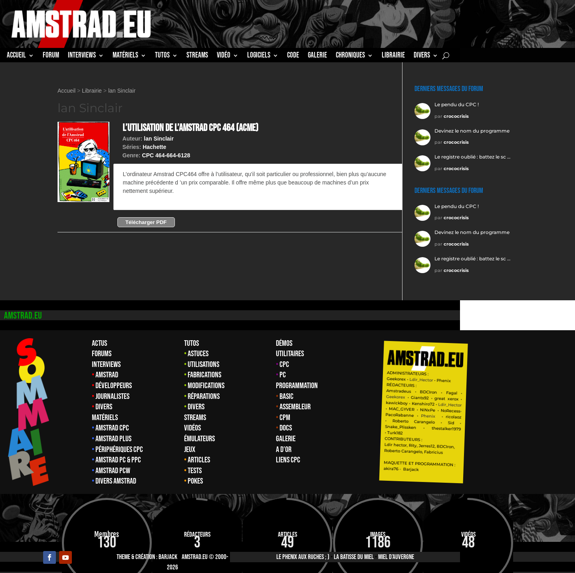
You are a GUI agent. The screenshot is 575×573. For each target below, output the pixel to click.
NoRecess (545, 411)
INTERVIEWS (82, 56)
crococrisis (456, 116)
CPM (285, 417)
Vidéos (192, 428)
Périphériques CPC (119, 449)
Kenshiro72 (517, 404)
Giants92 (514, 398)
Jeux (189, 449)
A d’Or (283, 449)
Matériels (105, 417)
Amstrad (106, 375)
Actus (99, 343)
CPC (284, 364)
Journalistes (112, 396)
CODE (293, 56)
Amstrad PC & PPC (118, 460)
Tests (195, 471)
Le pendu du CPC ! (456, 104)
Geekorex (492, 379)
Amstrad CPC (112, 428)
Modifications (206, 386)
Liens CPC (288, 460)
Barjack (168, 557)
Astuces (198, 354)
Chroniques (350, 56)
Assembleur (295, 407)
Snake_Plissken (495, 427)
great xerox (541, 399)
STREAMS (197, 56)
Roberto (495, 421)
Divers (422, 56)
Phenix (538, 380)
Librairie (92, 90)
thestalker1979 (541, 429)
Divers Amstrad (115, 481)
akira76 (485, 468)
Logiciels (258, 56)
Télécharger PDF (146, 222)
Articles (199, 460)
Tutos (191, 343)
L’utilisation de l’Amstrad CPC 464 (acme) (190, 128)
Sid (546, 423)
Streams (195, 417)
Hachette (154, 147)
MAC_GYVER (497, 409)
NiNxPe (522, 409)
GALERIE (317, 56)
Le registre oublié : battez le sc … (472, 157)
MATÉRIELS (125, 56)
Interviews (106, 364)
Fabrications (204, 375)
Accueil (16, 56)
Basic (286, 396)
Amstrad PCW (112, 471)
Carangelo (516, 421)
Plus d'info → (141, 199)
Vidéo (223, 56)
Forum (51, 56)
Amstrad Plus (113, 439)
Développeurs (113, 386)
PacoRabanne (494, 415)
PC (283, 375)
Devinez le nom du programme (472, 131)
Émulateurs (199, 439)
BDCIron (523, 392)
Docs (286, 428)
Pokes (195, 481)
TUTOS (162, 56)
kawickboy (492, 403)
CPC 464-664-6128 (166, 155)
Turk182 (490, 433)
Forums (101, 354)
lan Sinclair (121, 90)
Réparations (204, 396)
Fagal (546, 393)
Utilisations (203, 364)
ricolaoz (548, 417)
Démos (284, 343)
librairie (393, 56)
